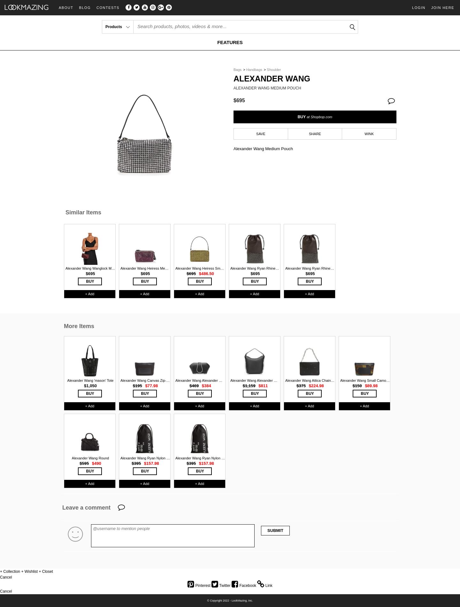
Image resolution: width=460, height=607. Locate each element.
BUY (315, 117)
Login (418, 8)
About (66, 8)
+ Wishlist (29, 571)
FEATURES (230, 42)
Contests (107, 8)
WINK (369, 134)
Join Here (442, 8)
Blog (85, 8)
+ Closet (46, 571)
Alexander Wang (272, 79)
